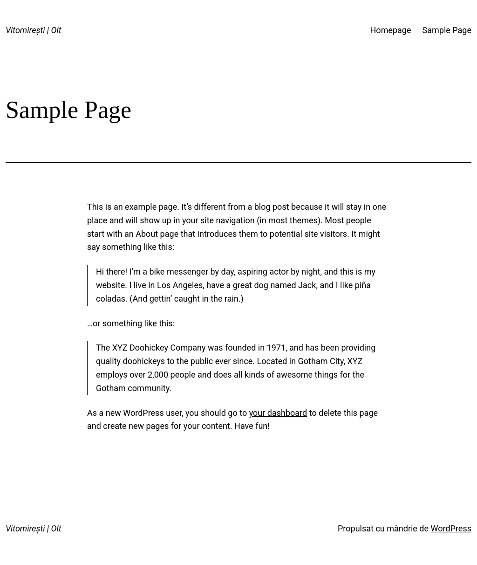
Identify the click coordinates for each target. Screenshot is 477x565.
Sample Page (446, 30)
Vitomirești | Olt (33, 30)
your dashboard (278, 413)
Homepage (390, 30)
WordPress (451, 528)
